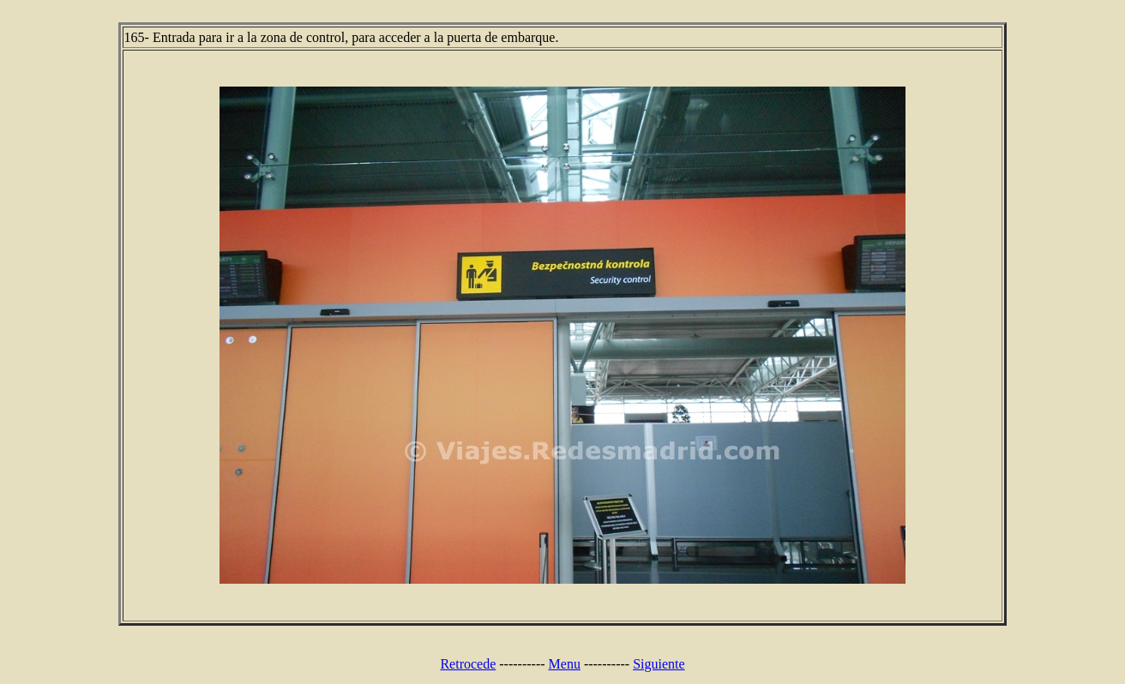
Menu (565, 664)
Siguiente (658, 664)
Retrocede (468, 664)
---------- (521, 664)
